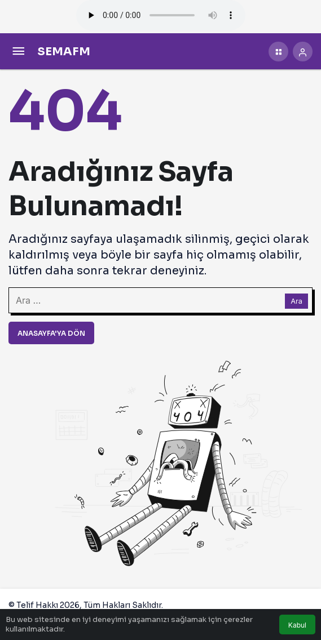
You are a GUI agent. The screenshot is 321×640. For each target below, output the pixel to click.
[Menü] (18, 51)
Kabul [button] (297, 625)
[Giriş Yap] (303, 51)
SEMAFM (63, 52)
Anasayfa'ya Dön (51, 333)
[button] (278, 51)
